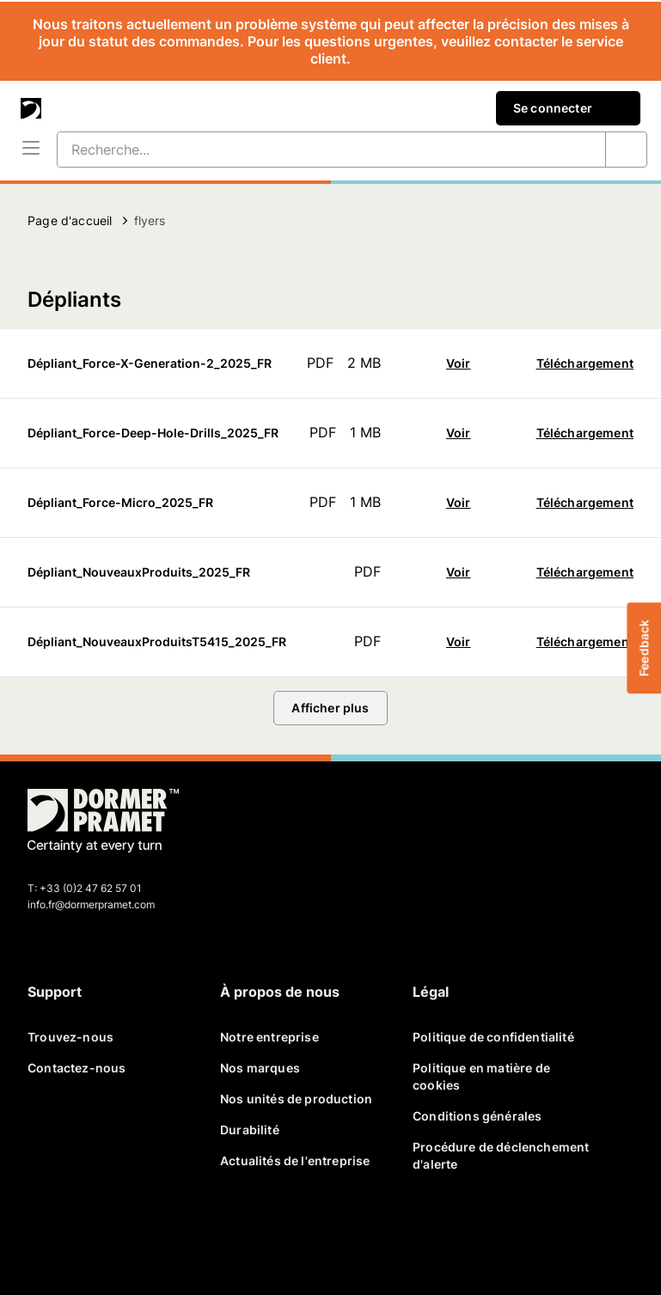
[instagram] (213, 1234)
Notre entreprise (269, 1036)
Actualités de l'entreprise (295, 1160)
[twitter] (89, 1234)
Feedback (643, 647)
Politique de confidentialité (493, 1036)
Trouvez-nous (70, 1036)
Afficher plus (330, 707)
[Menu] (31, 149)
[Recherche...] (311, 149)
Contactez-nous (76, 1067)
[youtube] (172, 1234)
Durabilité (249, 1129)
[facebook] (48, 1234)
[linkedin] (130, 1234)
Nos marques (260, 1067)
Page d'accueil (70, 220)
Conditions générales (477, 1116)
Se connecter (568, 108)
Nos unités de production (296, 1098)
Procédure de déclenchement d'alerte (501, 1155)
